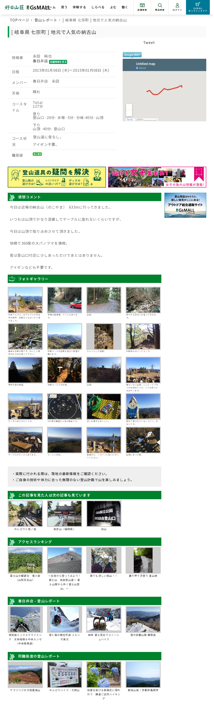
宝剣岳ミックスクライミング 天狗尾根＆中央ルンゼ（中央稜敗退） (25, 639)
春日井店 (40, 60)
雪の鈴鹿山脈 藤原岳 (143, 635)
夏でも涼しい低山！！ (104, 575)
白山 (104, 529)
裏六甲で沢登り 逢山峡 (143, 575)
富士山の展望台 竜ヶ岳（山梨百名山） (25, 578)
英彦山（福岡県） (65, 529)
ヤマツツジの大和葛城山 (25, 690)
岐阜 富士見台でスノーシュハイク (103, 637)
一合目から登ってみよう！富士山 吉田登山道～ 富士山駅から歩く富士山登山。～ (64, 582)
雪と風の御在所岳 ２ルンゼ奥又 (64, 637)
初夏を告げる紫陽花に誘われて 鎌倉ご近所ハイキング (103, 694)
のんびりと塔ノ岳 (25, 529)
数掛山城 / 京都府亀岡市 (143, 690)
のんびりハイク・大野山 (64, 690)
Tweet (149, 42)
